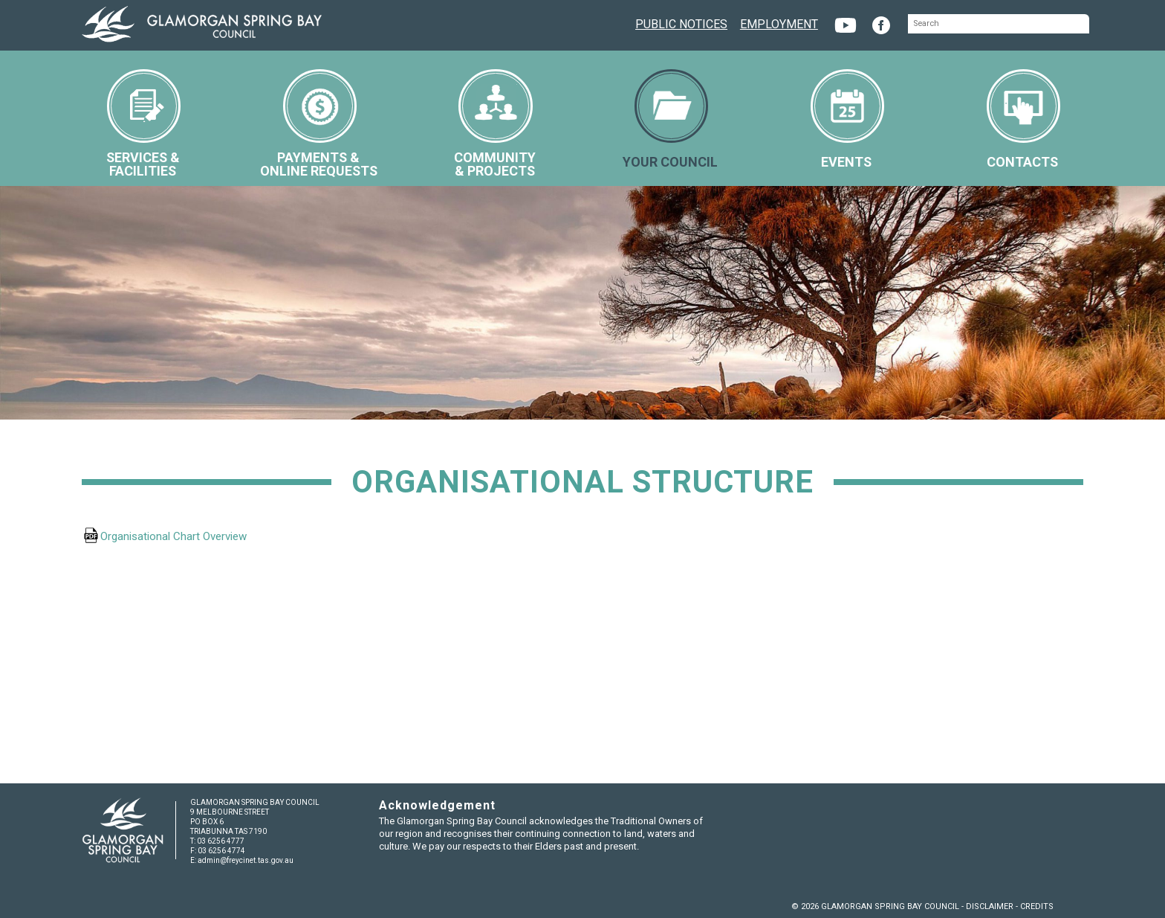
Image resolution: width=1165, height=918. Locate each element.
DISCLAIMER (989, 906)
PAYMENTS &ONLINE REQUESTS (318, 124)
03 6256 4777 (220, 841)
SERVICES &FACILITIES (143, 124)
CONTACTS (1023, 119)
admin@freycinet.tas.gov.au (245, 860)
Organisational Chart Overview (175, 536)
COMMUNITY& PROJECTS (495, 124)
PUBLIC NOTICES (681, 22)
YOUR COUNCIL (670, 119)
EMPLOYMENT (779, 22)
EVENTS (847, 119)
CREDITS (1037, 906)
